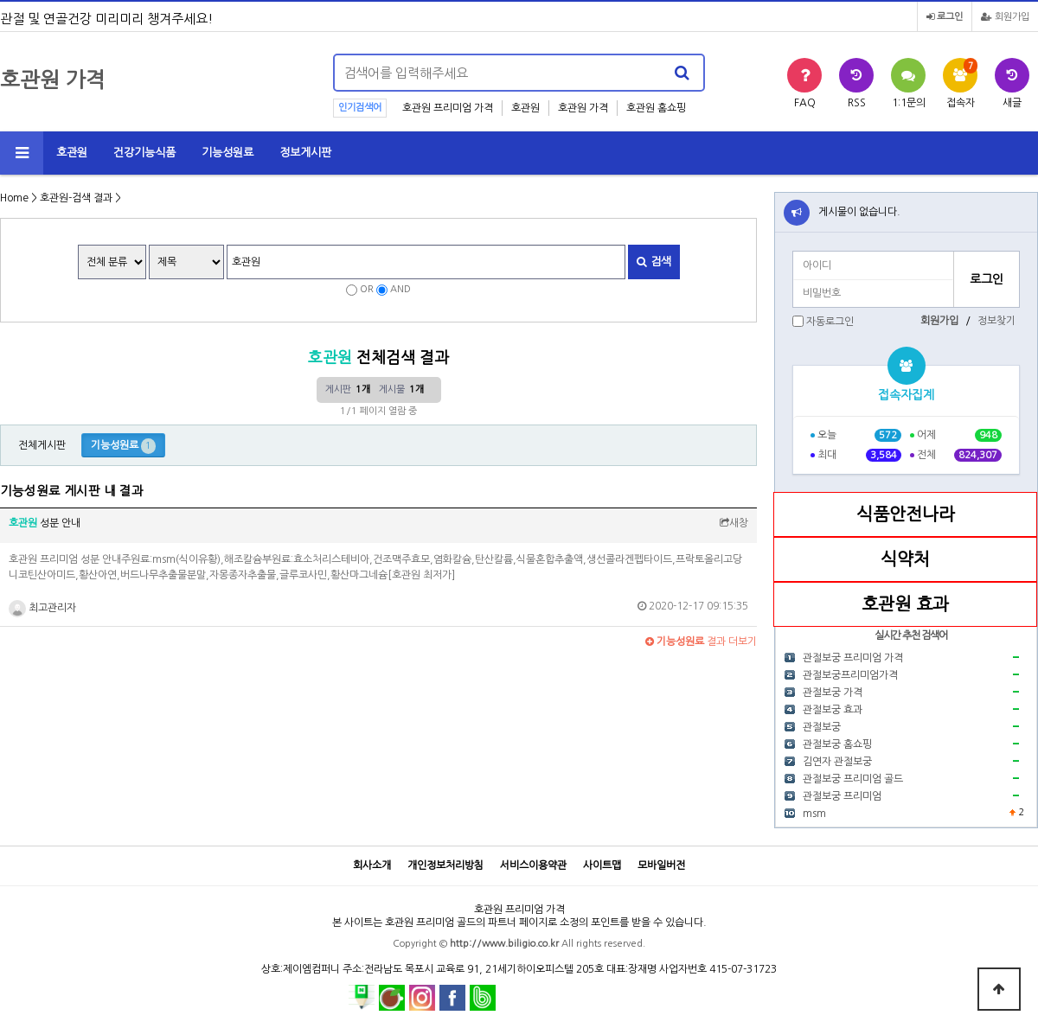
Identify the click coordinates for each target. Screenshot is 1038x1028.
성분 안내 (44, 523)
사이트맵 (602, 865)
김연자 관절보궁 (837, 762)
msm (814, 813)
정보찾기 (996, 321)
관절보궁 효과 (832, 710)
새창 (734, 523)
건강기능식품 (144, 152)
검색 (654, 261)
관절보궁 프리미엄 (842, 796)
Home (14, 198)
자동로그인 (830, 321)
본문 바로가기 (0, 0)
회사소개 (372, 865)
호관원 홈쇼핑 (656, 108)
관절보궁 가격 (832, 692)
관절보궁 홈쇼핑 (837, 744)
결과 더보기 (701, 641)
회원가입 (1005, 17)
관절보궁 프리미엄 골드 (853, 779)
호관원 (525, 108)
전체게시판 (42, 445)
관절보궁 (822, 727)
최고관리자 (42, 608)
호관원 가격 (583, 108)
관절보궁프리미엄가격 (850, 675)
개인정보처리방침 (445, 865)
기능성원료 (227, 152)
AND (400, 289)
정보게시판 (305, 152)
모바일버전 (661, 865)
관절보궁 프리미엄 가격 (853, 658)
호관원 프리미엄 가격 (447, 108)
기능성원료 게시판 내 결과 (72, 491)
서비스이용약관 (533, 865)
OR (367, 289)
